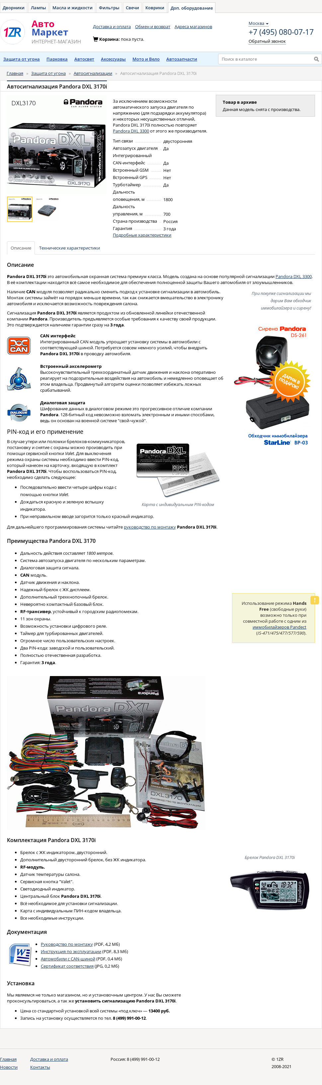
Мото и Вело (146, 59)
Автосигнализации (93, 73)
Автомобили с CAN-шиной (68, 959)
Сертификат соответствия (67, 966)
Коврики (154, 8)
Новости (9, 1067)
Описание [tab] (21, 248)
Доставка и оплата (112, 26)
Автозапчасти (181, 59)
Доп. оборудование (192, 8)
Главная (15, 73)
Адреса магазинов (193, 26)
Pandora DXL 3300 (131, 131)
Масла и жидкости (72, 8)
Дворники (14, 8)
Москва (259, 23)
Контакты (40, 1067)
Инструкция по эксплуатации (71, 951)
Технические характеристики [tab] (69, 248)
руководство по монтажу (150, 527)
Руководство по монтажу (67, 944)
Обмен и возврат (152, 26)
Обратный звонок (267, 41)
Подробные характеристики (142, 235)
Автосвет (84, 59)
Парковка (57, 59)
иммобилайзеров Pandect (279, 627)
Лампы (38, 8)
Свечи (132, 8)
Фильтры (109, 8)
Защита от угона (21, 59)
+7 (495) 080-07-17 (281, 32)
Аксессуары (113, 59)
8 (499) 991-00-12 (143, 1059)
